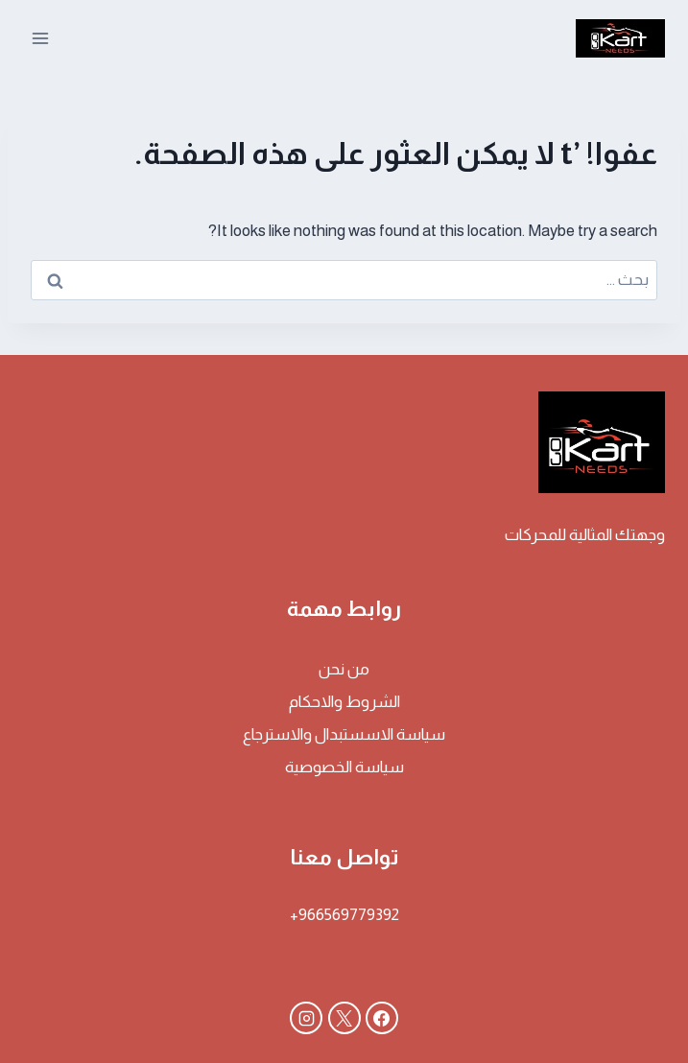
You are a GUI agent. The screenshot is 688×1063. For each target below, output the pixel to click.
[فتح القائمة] (41, 38)
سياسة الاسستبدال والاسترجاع (344, 734)
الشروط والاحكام (344, 702)
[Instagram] (306, 1018)
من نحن (344, 669)
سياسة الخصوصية (344, 767)
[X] (344, 1018)
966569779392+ (344, 915)
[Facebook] (382, 1018)
